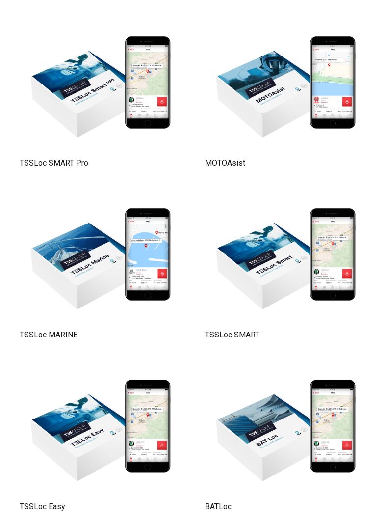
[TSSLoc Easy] (100, 369)
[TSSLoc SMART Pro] (100, 26)
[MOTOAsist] (286, 26)
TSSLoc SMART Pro (54, 163)
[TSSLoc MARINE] (100, 198)
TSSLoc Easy (42, 506)
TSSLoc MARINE (48, 334)
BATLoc (218, 506)
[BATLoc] (286, 369)
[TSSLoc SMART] (286, 198)
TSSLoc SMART (232, 334)
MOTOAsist (225, 163)
